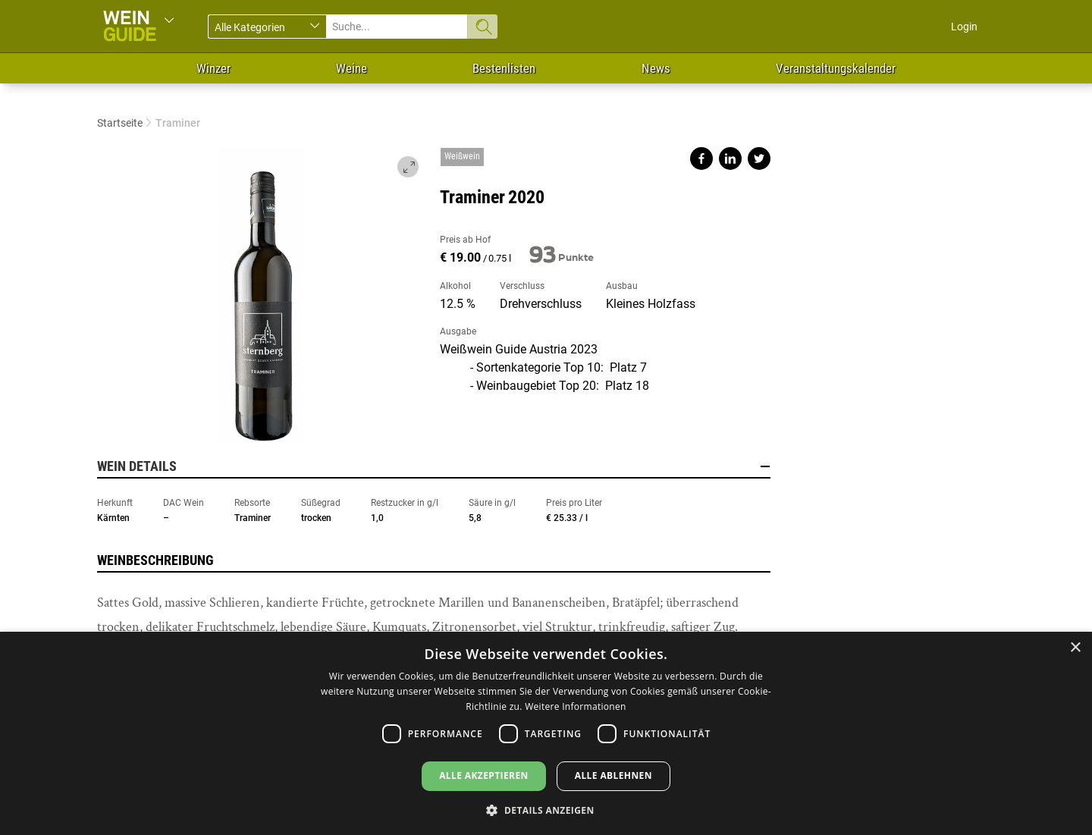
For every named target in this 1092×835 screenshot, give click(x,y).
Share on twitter (759, 158)
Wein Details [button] (433, 466)
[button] (545, 809)
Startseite (120, 123)
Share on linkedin (730, 158)
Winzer (213, 68)
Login (964, 26)
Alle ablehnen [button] (613, 775)
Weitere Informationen (575, 706)
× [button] (1075, 648)
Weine (351, 68)
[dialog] (546, 733)
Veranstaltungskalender (836, 68)
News (656, 68)
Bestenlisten (503, 68)
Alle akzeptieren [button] (484, 775)
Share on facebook (701, 158)
